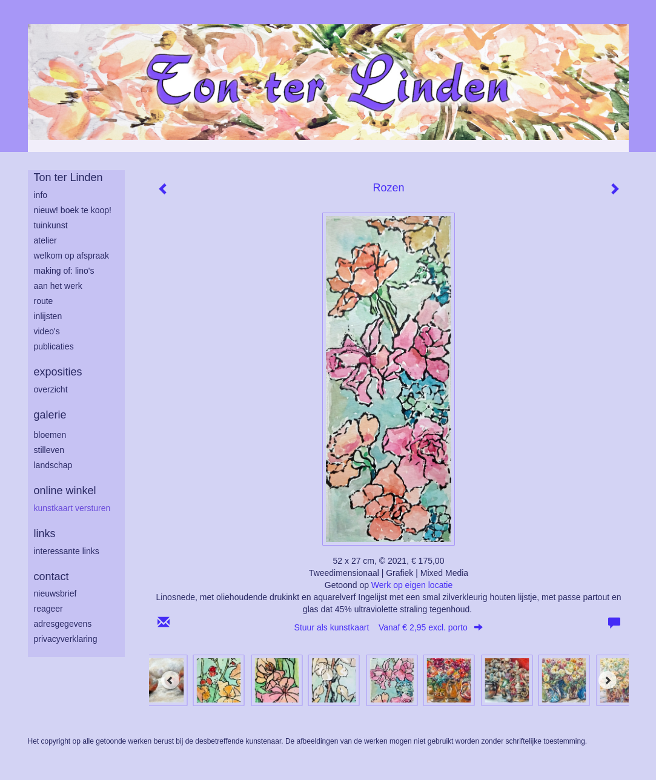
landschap (53, 465)
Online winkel (65, 490)
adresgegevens (63, 624)
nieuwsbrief (55, 593)
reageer (48, 608)
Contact (51, 576)
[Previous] (170, 680)
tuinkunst (51, 225)
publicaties (54, 346)
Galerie (50, 415)
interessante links (66, 551)
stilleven (49, 450)
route (43, 301)
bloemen (50, 435)
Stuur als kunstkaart (388, 627)
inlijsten (48, 316)
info (41, 195)
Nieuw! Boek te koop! (72, 210)
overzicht (51, 389)
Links (45, 533)
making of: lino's (64, 271)
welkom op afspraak (72, 255)
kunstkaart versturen (72, 508)
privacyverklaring (66, 639)
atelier (45, 240)
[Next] (607, 680)
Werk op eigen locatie (411, 585)
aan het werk (58, 286)
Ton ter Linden (68, 177)
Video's (47, 331)
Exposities (58, 372)
